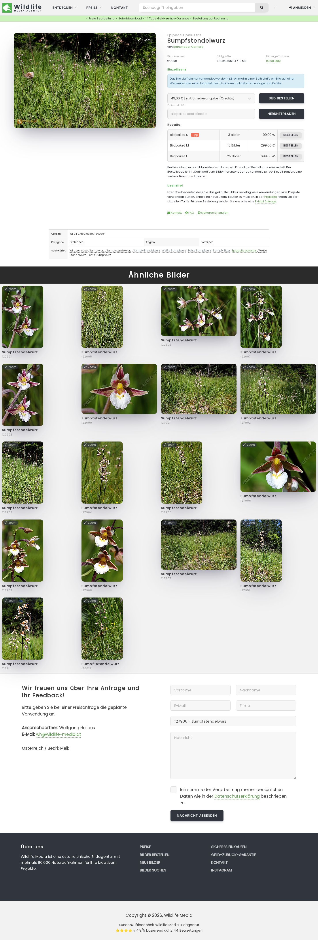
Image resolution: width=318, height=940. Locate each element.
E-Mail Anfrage (265, 201)
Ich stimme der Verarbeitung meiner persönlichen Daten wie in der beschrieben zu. (233, 796)
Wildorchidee (78, 250)
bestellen (290, 135)
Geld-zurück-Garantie (233, 854)
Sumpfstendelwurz (196, 41)
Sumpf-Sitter (221, 250)
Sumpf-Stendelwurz (146, 250)
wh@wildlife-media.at (58, 734)
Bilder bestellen (154, 854)
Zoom (144, 39)
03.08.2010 (273, 61)
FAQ (189, 213)
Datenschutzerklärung (237, 796)
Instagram (221, 870)
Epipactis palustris (184, 35)
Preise (145, 846)
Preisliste (270, 197)
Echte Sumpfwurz (199, 250)
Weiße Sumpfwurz (174, 250)
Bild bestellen (282, 98)
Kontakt (174, 213)
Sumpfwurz (96, 250)
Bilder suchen (153, 870)
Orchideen (76, 242)
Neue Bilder (150, 862)
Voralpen (207, 242)
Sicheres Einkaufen (213, 213)
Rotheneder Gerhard (188, 47)
